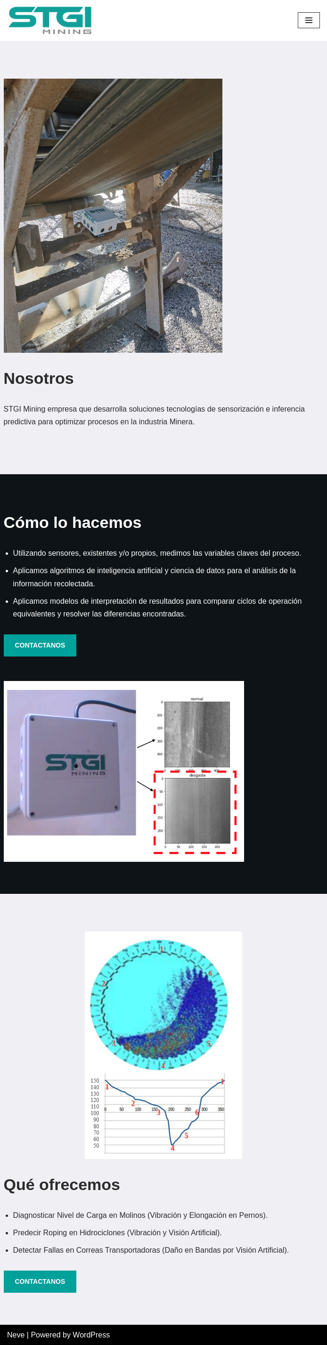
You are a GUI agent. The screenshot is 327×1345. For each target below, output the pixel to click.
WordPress (91, 1335)
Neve (16, 1335)
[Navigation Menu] (309, 20)
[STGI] (49, 20)
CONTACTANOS (40, 645)
